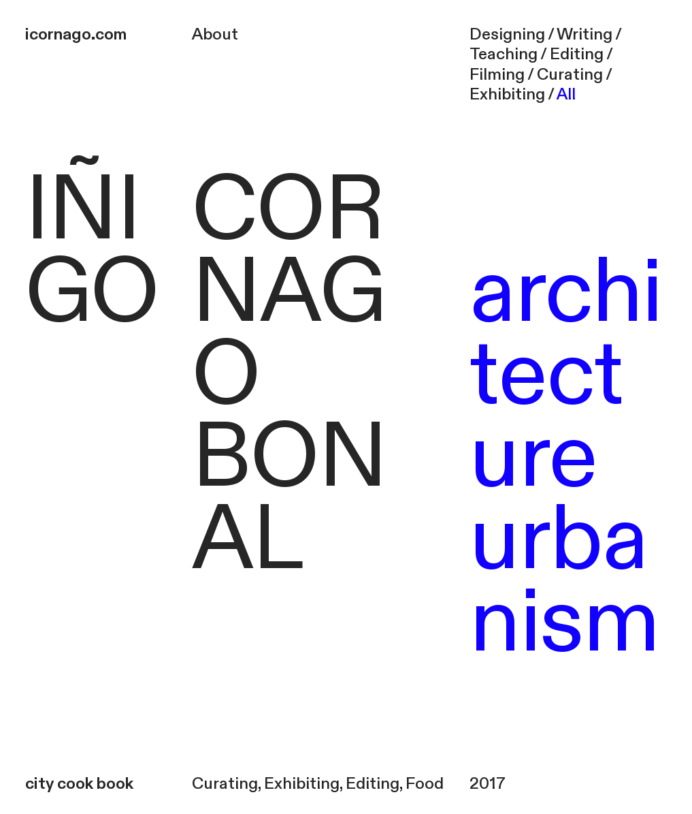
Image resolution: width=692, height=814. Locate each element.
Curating (225, 784)
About (215, 35)
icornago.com (76, 35)
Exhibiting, (303, 784)
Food (425, 784)
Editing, (374, 784)
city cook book (79, 784)
